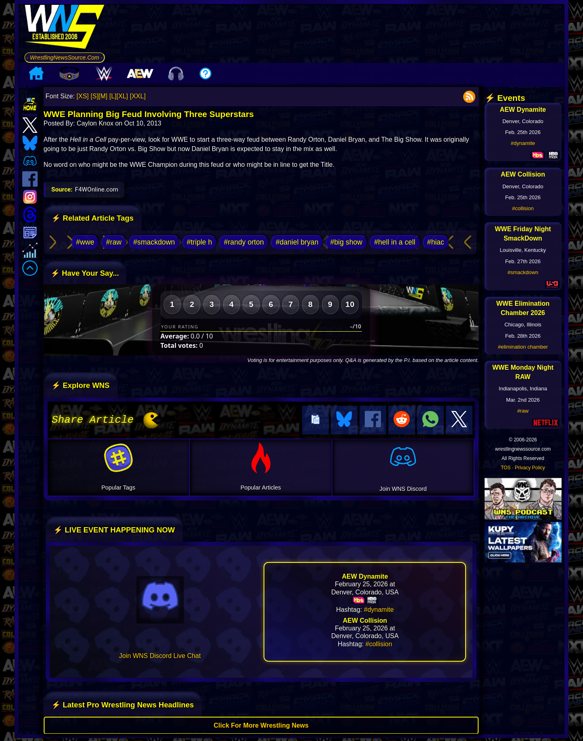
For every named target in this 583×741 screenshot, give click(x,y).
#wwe (85, 242)
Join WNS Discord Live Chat (160, 654)
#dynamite (379, 608)
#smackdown (154, 242)
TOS (506, 468)
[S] (95, 96)
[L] (113, 96)
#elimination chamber (523, 347)
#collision (379, 642)
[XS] (83, 96)
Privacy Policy (530, 468)
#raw (113, 242)
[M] (102, 96)
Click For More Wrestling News (261, 724)
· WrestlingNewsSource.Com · (64, 57)
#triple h (199, 242)
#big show (346, 242)
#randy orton (244, 242)
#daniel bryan (297, 242)
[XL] (122, 96)
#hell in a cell (394, 242)
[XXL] (138, 96)
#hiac (435, 242)
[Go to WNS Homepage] (64, 28)
